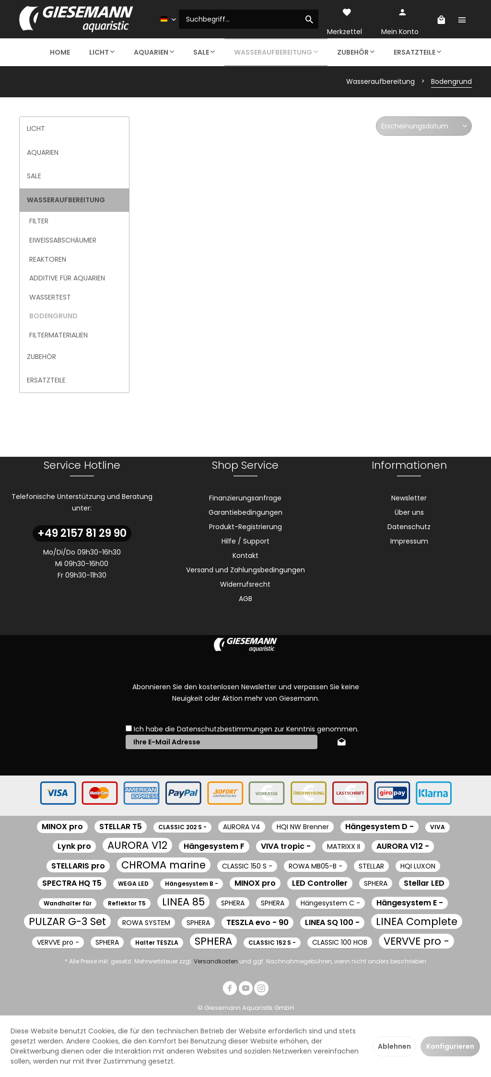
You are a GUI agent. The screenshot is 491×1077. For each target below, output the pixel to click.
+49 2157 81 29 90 (82, 533)
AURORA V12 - (402, 846)
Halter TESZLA (156, 942)
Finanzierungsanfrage (245, 498)
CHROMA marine (163, 865)
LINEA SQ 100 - (332, 922)
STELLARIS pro (78, 865)
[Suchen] (309, 19)
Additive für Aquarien (67, 278)
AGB (245, 598)
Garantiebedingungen (245, 512)
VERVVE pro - (58, 942)
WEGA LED (133, 884)
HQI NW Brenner (303, 827)
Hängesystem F (214, 846)
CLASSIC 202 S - (182, 827)
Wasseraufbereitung (66, 200)
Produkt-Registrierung (245, 527)
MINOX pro (62, 826)
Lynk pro (74, 846)
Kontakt (245, 555)
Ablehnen (394, 1046)
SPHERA (375, 883)
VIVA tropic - (286, 846)
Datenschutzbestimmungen (224, 729)
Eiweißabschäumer (62, 240)
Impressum (409, 541)
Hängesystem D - (379, 826)
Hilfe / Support (245, 541)
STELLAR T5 (120, 826)
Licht (36, 128)
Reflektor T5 (127, 903)
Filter (38, 221)
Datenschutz (409, 527)
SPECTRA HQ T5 (72, 883)
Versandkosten (216, 961)
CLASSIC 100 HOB (339, 942)
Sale (34, 176)
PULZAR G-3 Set (67, 921)
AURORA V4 (241, 827)
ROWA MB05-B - (315, 866)
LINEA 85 (183, 902)
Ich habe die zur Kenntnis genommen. (246, 729)
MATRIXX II (343, 846)
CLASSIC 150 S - (247, 866)
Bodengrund (53, 316)
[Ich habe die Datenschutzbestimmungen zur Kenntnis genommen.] (129, 728)
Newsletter (409, 498)
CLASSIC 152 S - (272, 942)
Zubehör (41, 356)
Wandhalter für (68, 903)
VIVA (437, 827)
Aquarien (42, 152)
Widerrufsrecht (245, 584)
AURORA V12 (137, 845)
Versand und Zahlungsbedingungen (245, 570)
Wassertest (50, 297)
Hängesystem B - (191, 884)
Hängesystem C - (330, 903)
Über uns (409, 512)
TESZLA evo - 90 (257, 922)
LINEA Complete (416, 921)
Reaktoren (47, 259)
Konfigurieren (450, 1046)
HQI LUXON (417, 866)
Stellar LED (424, 883)
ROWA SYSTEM (146, 922)
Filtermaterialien (58, 335)
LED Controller (320, 883)
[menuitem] (248, 19)
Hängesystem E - (409, 902)
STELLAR (371, 866)
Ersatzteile (46, 380)
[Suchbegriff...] (248, 19)
